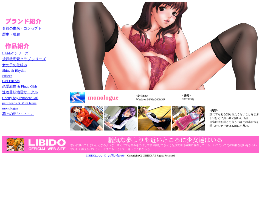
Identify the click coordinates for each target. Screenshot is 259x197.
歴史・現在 (11, 34)
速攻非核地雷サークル (20, 92)
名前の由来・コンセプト (21, 28)
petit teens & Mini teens (19, 103)
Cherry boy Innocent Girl (20, 98)
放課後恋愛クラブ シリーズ (24, 59)
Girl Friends (10, 81)
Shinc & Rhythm (14, 70)
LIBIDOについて (96, 155)
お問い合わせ (116, 155)
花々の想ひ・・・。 (18, 114)
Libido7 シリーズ (15, 53)
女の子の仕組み (14, 65)
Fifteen (7, 76)
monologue (10, 108)
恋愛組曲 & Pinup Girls (19, 86)
